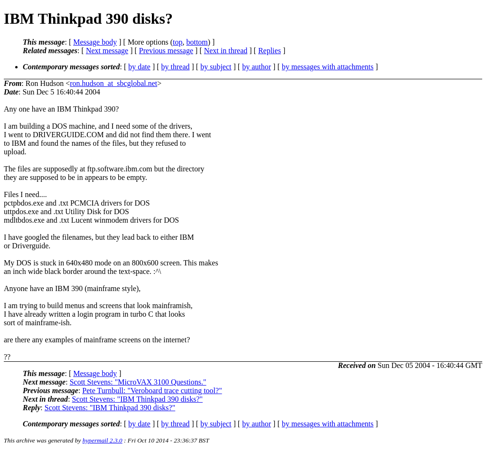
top (177, 42)
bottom (196, 42)
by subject (215, 67)
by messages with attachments (328, 67)
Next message (107, 51)
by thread (175, 67)
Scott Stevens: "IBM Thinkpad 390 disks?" (137, 399)
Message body (95, 42)
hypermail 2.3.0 (102, 440)
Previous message (166, 51)
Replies (269, 51)
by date (139, 67)
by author (256, 67)
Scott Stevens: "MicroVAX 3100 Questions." (138, 382)
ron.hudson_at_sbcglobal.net (113, 83)
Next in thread (226, 51)
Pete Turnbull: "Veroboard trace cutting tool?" (152, 390)
